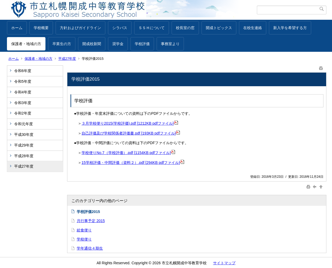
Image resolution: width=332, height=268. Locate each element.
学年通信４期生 (90, 248)
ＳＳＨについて (151, 28)
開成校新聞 (91, 44)
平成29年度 (23, 145)
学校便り (84, 239)
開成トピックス (219, 28)
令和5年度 (22, 81)
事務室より (170, 44)
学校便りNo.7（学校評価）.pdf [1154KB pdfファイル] (128, 153)
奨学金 (117, 44)
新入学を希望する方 (290, 28)
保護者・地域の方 (26, 44)
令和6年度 (22, 71)
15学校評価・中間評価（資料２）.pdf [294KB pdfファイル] (133, 162)
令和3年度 (22, 103)
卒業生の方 (61, 44)
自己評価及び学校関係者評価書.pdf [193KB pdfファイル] (131, 133)
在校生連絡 (252, 28)
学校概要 (41, 28)
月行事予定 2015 (91, 221)
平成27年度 (67, 59)
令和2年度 (22, 113)
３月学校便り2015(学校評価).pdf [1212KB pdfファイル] (130, 123)
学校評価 (142, 44)
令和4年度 (22, 92)
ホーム (16, 28)
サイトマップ (224, 263)
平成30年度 (23, 134)
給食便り (84, 230)
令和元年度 (23, 124)
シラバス (119, 28)
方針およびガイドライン (80, 28)
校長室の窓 (185, 28)
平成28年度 (23, 156)
